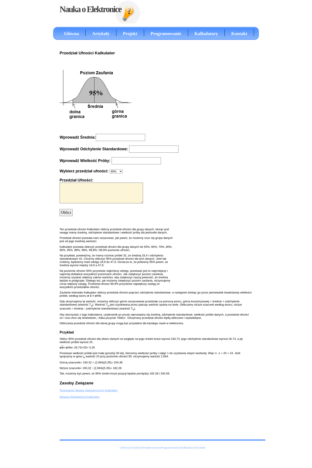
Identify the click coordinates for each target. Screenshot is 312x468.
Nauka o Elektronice (90, 9)
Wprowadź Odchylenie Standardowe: (94, 149)
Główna (71, 33)
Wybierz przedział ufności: (84, 171)
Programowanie (166, 33)
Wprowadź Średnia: (78, 137)
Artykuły (101, 33)
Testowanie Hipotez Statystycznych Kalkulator (89, 390)
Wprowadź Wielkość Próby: (86, 161)
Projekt (130, 33)
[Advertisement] (235, 113)
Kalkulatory (206, 33)
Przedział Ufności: (76, 180)
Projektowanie (151, 447)
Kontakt (239, 33)
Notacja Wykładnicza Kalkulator (80, 396)
